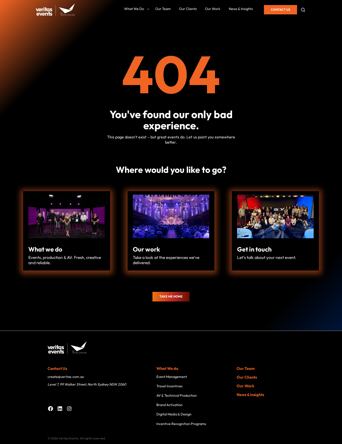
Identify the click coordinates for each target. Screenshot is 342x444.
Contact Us (280, 10)
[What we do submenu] (148, 9)
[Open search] (303, 10)
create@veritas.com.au (66, 376)
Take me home (171, 296)
